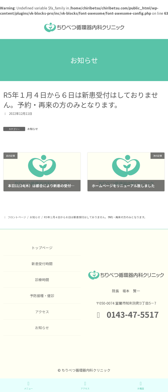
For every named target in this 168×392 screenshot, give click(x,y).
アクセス (42, 311)
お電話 (140, 385)
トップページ (42, 247)
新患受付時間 (42, 263)
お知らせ (32, 129)
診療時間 (42, 279)
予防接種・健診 (42, 295)
